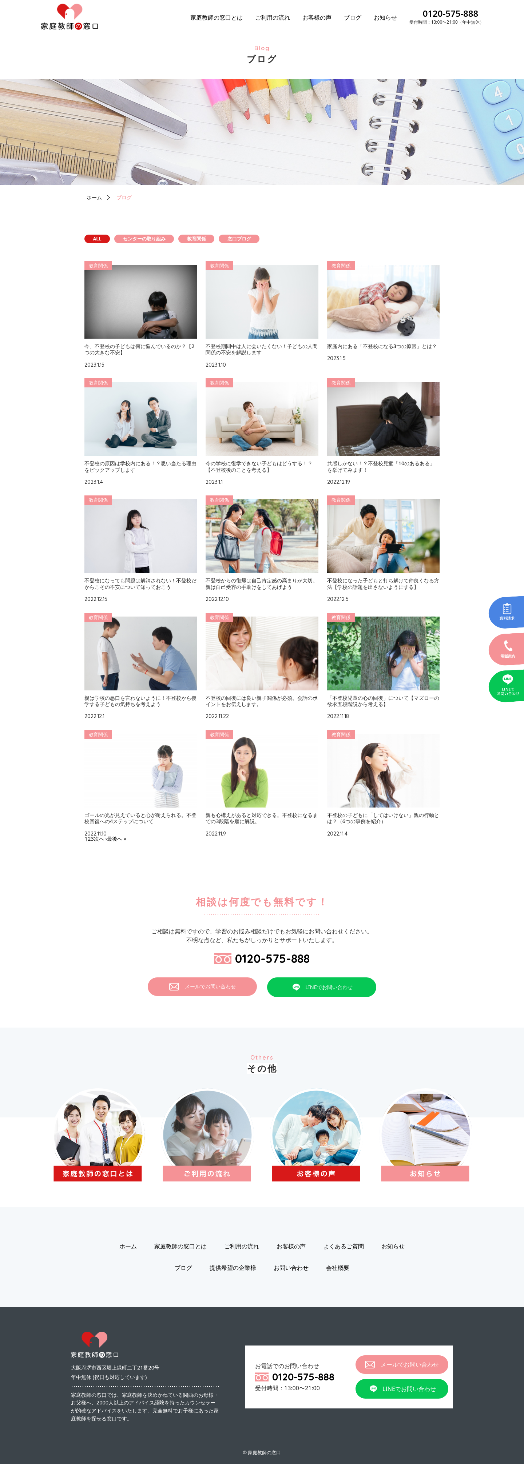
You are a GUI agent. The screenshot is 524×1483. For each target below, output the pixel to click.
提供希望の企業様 (233, 1287)
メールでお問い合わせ (202, 1006)
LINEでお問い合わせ (322, 1006)
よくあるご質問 (343, 1265)
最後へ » (120, 855)
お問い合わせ (291, 1287)
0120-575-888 (451, 13)
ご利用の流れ (272, 17)
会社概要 (337, 1287)
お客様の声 (317, 17)
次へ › (101, 855)
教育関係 (250, 239)
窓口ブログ (315, 239)
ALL (107, 239)
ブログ (352, 17)
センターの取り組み (176, 239)
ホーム (95, 197)
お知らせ (385, 17)
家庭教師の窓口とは (216, 17)
